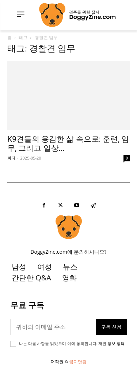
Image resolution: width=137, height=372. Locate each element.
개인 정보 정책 (111, 343)
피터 (11, 158)
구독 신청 (111, 327)
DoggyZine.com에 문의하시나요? (68, 251)
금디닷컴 (78, 361)
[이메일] (53, 327)
